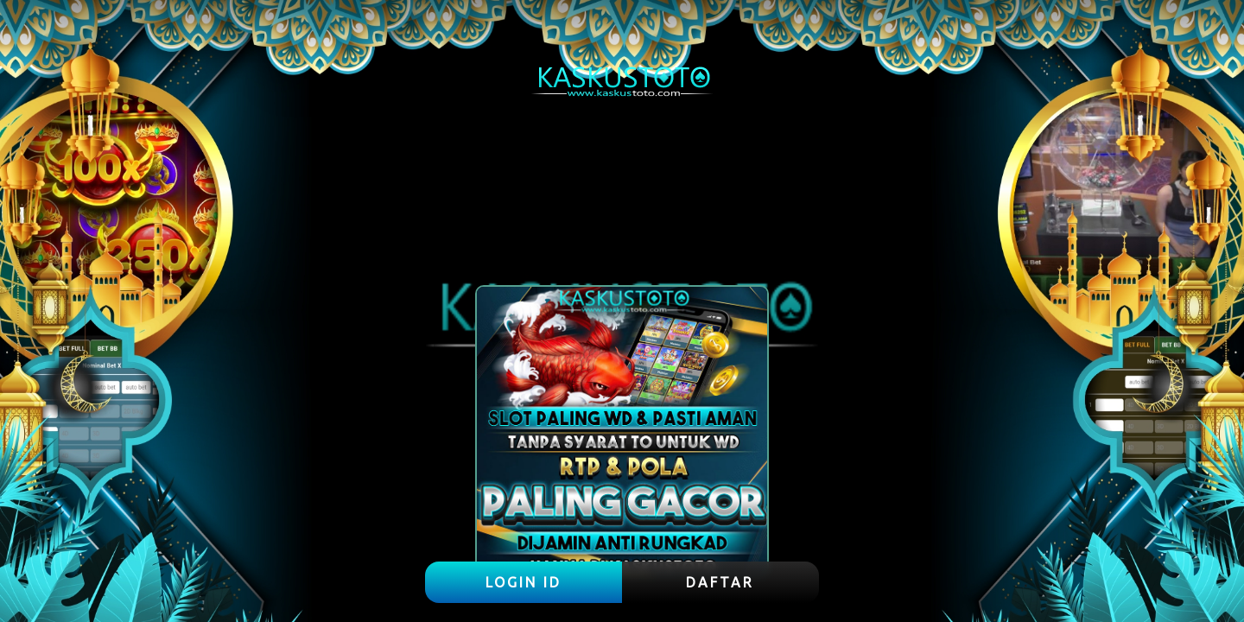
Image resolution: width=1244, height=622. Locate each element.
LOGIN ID (524, 582)
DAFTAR (720, 582)
